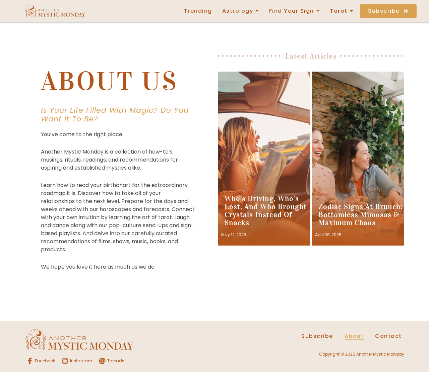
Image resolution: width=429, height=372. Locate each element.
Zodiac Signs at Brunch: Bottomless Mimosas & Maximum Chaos (360, 214)
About (354, 336)
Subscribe (317, 336)
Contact (388, 336)
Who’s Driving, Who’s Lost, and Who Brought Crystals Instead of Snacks (266, 210)
